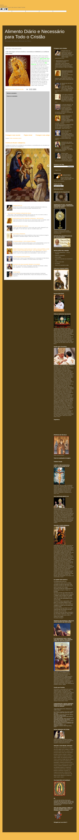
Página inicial (28, 135)
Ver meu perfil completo (59, 181)
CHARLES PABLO (66, 175)
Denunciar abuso (58, 189)
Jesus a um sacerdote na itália (62, 265)
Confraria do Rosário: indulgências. (15, 142)
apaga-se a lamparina (60, 255)
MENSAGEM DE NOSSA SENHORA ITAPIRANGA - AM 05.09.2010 (28, 218)
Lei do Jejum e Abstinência (19, 233)
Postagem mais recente (13, 135)
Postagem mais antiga (43, 135)
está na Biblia (58, 257)
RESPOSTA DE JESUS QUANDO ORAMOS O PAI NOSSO (26, 264)
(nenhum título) (16, 272)
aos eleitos (57, 263)
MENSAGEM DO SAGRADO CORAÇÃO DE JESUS (19, 213)
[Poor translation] (5, 9)
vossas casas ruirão (59, 261)
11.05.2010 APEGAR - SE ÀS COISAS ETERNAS (24, 241)
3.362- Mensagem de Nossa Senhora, (21, 256)
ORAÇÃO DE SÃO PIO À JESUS (20, 226)
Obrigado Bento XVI (17, 205)
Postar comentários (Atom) (15, 138)
